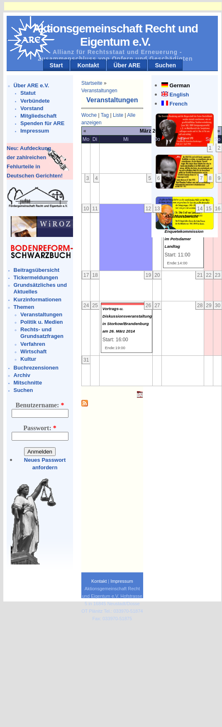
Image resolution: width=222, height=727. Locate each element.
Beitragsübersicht (37, 270)
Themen (24, 307)
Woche (89, 115)
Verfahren (32, 344)
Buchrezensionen (36, 368)
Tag (105, 115)
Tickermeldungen (36, 277)
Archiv (22, 375)
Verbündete (35, 101)
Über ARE (127, 65)
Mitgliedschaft (38, 116)
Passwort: (39, 427)
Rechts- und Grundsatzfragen (41, 332)
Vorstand (31, 108)
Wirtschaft (33, 351)
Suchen (165, 65)
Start (56, 65)
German (180, 85)
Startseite (91, 83)
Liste (118, 115)
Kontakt (88, 65)
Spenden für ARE (42, 123)
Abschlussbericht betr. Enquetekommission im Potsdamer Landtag (184, 231)
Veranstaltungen (41, 314)
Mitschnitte (28, 383)
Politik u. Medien (41, 322)
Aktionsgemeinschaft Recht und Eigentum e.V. (115, 35)
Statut (28, 93)
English (179, 94)
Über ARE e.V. (31, 85)
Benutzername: (40, 405)
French (179, 104)
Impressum (34, 131)
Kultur (28, 359)
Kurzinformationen (38, 299)
